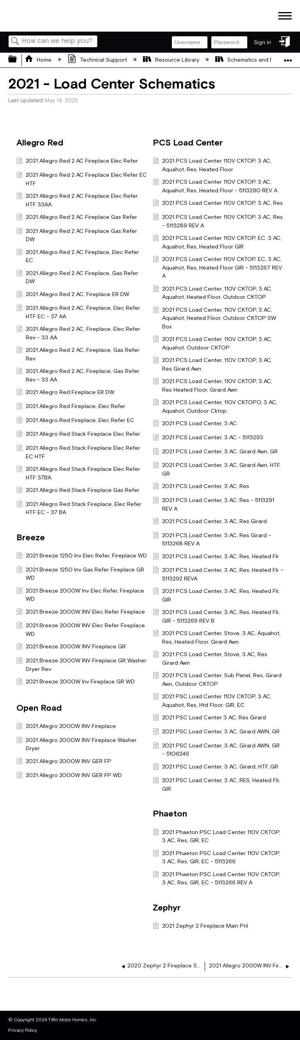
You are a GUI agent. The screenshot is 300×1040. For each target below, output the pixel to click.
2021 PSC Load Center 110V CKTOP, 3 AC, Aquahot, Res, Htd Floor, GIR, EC (212, 700)
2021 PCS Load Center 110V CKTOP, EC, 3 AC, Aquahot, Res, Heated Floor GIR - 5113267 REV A (217, 267)
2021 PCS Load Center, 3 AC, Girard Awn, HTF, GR (216, 469)
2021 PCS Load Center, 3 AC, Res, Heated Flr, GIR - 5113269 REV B (216, 616)
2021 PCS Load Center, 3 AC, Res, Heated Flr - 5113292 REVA (218, 574)
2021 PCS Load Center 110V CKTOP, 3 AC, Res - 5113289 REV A (218, 221)
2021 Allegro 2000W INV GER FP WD (69, 776)
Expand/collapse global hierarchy (17, 60)
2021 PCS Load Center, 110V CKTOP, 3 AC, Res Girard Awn (212, 364)
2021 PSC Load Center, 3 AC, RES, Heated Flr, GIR (216, 784)
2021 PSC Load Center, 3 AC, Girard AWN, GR (216, 732)
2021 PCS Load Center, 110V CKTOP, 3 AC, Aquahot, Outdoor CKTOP (212, 343)
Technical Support (98, 60)
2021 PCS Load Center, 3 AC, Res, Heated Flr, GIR (216, 595)
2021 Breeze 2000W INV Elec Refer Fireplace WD (80, 629)
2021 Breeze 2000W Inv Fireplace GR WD (75, 682)
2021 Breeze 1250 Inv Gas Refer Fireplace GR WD (80, 574)
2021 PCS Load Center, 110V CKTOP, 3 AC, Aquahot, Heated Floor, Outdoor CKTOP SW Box (214, 318)
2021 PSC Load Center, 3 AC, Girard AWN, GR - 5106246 (216, 750)
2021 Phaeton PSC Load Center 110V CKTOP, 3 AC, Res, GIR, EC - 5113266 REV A (216, 878)
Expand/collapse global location (288, 57)
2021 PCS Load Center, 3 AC (195, 424)
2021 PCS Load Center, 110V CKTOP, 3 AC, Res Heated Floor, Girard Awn (212, 385)
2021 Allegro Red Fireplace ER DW (65, 393)
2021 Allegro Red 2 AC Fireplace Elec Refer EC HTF (81, 179)
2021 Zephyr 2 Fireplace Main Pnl (200, 927)
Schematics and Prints (250, 60)
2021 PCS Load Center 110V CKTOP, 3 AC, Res (218, 204)
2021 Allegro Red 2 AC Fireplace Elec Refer (77, 162)
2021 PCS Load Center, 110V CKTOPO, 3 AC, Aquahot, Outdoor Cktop (215, 406)
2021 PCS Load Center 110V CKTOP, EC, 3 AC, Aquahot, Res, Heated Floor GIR (217, 242)
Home (39, 60)
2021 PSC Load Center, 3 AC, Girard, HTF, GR (215, 767)
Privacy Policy (22, 1030)
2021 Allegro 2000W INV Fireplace (66, 727)
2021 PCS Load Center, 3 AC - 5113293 (208, 438)
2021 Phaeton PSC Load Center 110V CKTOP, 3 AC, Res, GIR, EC (216, 836)
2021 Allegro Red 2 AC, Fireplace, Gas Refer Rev (77, 354)
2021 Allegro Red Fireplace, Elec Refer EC (75, 421)
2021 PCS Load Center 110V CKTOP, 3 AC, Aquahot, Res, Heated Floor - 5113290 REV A (215, 186)
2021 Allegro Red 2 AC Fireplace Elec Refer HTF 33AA (77, 200)
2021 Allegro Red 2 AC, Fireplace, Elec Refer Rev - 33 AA (78, 333)
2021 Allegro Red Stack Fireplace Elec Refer (78, 435)
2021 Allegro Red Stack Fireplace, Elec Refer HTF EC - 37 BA (78, 508)
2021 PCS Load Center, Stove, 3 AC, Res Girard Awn (210, 658)
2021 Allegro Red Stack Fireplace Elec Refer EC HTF (78, 452)
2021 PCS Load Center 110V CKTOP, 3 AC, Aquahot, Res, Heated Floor (212, 165)
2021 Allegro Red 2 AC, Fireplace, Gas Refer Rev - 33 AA (77, 375)
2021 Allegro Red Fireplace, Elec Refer (70, 407)
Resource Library (172, 60)
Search (15, 42)
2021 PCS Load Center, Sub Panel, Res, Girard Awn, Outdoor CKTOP (217, 679)
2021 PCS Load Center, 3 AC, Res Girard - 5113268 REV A (212, 539)
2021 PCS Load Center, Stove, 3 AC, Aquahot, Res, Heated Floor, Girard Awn (216, 637)
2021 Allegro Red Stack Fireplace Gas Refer (77, 491)
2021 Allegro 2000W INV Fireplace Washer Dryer (76, 744)
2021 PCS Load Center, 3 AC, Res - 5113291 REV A (213, 504)
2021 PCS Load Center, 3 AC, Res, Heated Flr (216, 557)
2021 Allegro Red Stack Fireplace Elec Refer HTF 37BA (78, 473)
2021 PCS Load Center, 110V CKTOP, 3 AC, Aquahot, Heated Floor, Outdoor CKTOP (212, 293)
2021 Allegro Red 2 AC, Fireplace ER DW (72, 295)
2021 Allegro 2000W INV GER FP (63, 762)
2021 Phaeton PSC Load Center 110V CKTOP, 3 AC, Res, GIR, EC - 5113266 (216, 857)
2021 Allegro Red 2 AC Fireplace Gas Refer (76, 218)
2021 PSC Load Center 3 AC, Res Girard (209, 718)
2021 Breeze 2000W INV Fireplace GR (71, 647)
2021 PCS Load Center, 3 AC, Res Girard (210, 522)
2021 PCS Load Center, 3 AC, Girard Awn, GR (215, 452)
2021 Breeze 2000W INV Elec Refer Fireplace (80, 613)
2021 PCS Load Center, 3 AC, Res (201, 487)
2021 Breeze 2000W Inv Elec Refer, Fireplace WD (80, 595)
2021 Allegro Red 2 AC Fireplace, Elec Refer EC (77, 256)
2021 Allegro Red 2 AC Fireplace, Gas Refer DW (77, 277)
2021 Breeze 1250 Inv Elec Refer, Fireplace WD (81, 556)
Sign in (262, 42)
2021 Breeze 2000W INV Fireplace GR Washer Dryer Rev (81, 665)
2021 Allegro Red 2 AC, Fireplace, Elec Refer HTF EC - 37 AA (78, 312)
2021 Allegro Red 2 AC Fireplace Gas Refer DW (76, 235)
